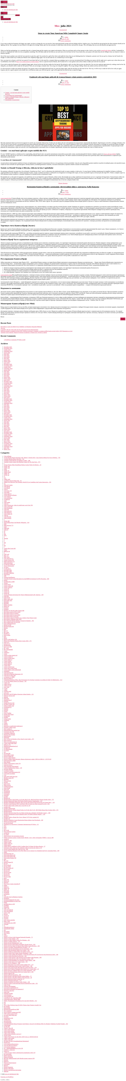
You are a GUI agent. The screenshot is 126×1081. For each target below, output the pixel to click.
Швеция (6, 1071)
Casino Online (7, 661)
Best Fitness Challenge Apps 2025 (13, 619)
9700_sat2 (6, 554)
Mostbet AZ (7, 798)
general (6, 724)
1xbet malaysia (8, 511)
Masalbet (6, 779)
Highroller (6, 737)
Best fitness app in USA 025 (11, 616)
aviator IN (6, 589)
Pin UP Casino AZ (8, 868)
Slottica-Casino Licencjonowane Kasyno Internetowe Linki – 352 (21, 983)
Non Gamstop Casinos (9, 831)
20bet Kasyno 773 (8, 525)
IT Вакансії (7, 747)
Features (6, 708)
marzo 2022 (7, 410)
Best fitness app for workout (11, 613)
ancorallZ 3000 (8, 571)
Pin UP (6, 863)
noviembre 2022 (8, 400)
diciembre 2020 (8, 432)
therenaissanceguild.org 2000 (11, 1009)
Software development (9, 986)
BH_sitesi (6, 632)
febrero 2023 (7, 396)
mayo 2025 (7, 357)
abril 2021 (6, 426)
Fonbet (5, 711)
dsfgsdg (6, 697)
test (5, 1002)
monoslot (6, 795)
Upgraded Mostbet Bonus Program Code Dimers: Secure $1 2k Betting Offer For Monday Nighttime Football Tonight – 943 (36, 1024)
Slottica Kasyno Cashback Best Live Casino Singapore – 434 (19, 970)
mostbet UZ (7, 818)
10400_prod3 (7, 472)
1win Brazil (7, 488)
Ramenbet (6, 907)
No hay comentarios (65, 41)
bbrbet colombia (8, 605)
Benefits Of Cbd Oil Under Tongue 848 (14, 610)
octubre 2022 (7, 401)
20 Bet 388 (6, 521)
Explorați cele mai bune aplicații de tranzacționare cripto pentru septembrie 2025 (63, 77)
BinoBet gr (7, 633)
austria (5, 580)
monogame (7, 794)
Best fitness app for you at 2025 (12, 615)
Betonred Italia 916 (9, 626)
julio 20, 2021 (65, 39)
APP (5, 576)
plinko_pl (6, 889)
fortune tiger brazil (9, 714)
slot (5, 930)
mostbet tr (6, 815)
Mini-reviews (7, 785)
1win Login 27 (7, 493)
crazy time (6, 687)
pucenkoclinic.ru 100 (9, 904)
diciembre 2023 (8, 381)
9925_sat (6, 555)
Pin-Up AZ (7, 871)
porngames (6, 894)
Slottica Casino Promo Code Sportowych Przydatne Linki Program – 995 (23, 957)
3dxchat (6, 538)
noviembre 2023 (8, 383)
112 (5, 478)
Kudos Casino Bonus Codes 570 (12, 763)
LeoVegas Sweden (8, 770)
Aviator (6, 583)
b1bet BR (6, 596)
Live (5, 775)
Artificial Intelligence (9, 577)
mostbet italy (7, 807)
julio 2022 (6, 404)
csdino (5, 690)
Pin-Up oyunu (7, 872)
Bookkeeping (7, 645)
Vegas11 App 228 (8, 1028)
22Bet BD (6, 528)
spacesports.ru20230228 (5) (11, 987)
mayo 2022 (7, 407)
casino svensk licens (9, 667)
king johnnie (7, 762)
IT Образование (8, 749)
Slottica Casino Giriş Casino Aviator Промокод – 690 (18, 953)
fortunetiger (7, 716)
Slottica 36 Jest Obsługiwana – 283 (13, 943)
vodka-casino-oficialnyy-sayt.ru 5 (12, 1034)
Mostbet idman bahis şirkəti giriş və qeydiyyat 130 (17, 805)
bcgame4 (6, 609)
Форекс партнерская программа (12, 1070)
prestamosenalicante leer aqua (11, 899)
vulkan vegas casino (9, 1038)
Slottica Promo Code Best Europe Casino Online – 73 (18, 976)
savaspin (6, 924)
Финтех (6, 1065)
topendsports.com (8, 1018)
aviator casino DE (8, 586)
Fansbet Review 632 (9, 703)
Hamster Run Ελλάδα (9, 734)
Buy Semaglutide (8, 649)
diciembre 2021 (8, 414)
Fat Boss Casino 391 (9, 704)
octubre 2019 (7, 445)
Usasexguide (7, 1025)
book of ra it (7, 643)
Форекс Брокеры (63, 183)
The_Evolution (8, 1011)
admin (66, 37)
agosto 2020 (7, 438)
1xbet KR (6, 509)
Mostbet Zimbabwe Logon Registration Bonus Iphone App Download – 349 (23, 820)
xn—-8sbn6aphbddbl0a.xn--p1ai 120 (13, 1048)
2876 (5, 535)
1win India (6, 492)
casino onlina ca (8, 659)
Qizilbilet (6, 905)
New (5, 826)
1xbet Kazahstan (8, 508)
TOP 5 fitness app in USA (10, 1013)
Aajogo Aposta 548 (9, 560)
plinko (5, 885)
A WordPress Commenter (10, 339)
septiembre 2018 (8, 446)
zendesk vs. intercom (9, 1049)
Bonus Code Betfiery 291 (10, 639)
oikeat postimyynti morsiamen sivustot (14, 836)
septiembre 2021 (8, 419)
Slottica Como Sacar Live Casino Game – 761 (16, 961)
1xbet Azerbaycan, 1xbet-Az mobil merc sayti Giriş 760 (18, 505)
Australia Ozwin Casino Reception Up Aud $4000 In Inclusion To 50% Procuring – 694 (26, 578)
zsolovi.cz (6, 1051)
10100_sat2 (7, 466)
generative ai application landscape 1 (13, 726)
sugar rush (6, 992)
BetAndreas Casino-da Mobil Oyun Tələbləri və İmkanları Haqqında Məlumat (21, 326)
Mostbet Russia (8, 811)
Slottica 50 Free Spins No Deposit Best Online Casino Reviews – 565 (22, 946)
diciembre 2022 (8, 399)
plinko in (6, 886)
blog (5, 636)
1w (4, 483)
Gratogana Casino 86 (9, 733)
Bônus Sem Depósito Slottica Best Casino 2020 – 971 (18, 641)
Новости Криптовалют (10, 1062)
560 (5, 542)
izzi (5, 752)
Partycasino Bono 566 (9, 856)
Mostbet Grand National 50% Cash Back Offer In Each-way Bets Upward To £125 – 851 (27, 804)
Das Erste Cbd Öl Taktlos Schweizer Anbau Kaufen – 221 (19, 694)
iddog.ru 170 (7, 744)
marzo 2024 (7, 377)
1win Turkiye (7, 496)
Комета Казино (8, 1055)
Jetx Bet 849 (7, 753)
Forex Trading (7, 713)
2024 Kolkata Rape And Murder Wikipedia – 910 (16, 522)
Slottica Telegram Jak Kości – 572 (12, 980)
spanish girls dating (106, 50)
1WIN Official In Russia (10, 495)
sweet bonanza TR (8, 996)
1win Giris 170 (8, 490)
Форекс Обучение (9, 1068)
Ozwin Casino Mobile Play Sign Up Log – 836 (16, 849)
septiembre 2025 (8, 351)
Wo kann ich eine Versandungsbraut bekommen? (16, 1041)
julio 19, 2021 (65, 82)
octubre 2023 (7, 384)
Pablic (5, 852)
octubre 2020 (7, 435)
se (4, 925)
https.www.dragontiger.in (10, 742)
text (5, 1003)
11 (4, 476)
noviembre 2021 (8, 416)
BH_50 (6, 630)
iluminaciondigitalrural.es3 (11, 746)
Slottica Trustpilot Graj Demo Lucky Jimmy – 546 (17, 982)
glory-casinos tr (8, 729)
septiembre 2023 (8, 386)
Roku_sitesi (7, 921)
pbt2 (5, 859)
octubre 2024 (7, 367)
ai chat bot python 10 (9, 564)
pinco (5, 878)
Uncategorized (63, 30)
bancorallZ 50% (8, 600)
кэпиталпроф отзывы (6, 275)
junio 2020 (6, 439)
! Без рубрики (7, 456)
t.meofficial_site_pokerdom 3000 (12, 998)
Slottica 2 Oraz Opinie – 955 (11, 938)
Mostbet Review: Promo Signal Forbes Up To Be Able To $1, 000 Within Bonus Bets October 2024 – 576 (31, 810)
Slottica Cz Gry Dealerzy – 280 (12, 963)
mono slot (6, 789)
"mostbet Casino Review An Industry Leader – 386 (17, 460)
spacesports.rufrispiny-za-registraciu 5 (14, 989)
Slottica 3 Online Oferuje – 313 (12, 941)
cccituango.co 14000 (9, 677)
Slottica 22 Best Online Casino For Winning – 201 (17, 940)
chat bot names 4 (8, 678)
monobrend (7, 792)
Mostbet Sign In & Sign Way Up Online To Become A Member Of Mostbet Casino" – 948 (27, 813)
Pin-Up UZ (7, 875)
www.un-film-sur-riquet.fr (10, 1045)
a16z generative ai (8, 558)
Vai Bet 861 (7, 1026)
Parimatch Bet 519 (8, 853)
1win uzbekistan (8, 498)
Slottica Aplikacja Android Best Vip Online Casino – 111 (18, 951)
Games (5, 723)
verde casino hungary (9, 1029)
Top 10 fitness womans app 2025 (12, 1012)
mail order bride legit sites (10, 776)
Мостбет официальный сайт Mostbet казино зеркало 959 (19, 1058)
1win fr (6, 489)
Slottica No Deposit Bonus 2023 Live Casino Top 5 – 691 (19, 972)
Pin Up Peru (7, 869)
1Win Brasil (7, 486)
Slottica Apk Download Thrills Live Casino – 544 (16, 950)
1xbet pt (6, 515)
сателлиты (6, 1064)
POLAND (6, 891)
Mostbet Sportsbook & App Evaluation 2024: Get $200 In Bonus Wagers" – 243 (24, 814)
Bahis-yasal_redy (8, 599)
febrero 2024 (7, 378)
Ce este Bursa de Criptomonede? (13, 95)
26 (4, 532)
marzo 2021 (7, 427)
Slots (5, 934)
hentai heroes (7, 736)
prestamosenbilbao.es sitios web (12, 901)
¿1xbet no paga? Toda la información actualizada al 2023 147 (19, 1052)
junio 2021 (6, 423)
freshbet (6, 717)
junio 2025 (6, 355)
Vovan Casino (7, 1035)
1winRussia (7, 499)
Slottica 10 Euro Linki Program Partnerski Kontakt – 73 (18, 937)
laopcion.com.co (8, 765)
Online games (7, 845)
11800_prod (7, 479)
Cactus (5, 651)
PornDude (6, 892)
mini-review (7, 783)
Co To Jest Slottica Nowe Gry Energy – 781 (15, 681)
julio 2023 (6, 388)
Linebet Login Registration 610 (12, 772)
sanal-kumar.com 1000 (10, 923)
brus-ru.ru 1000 (8, 646)
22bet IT (6, 529)
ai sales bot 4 (7, 568)
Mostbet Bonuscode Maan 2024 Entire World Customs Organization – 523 (23, 801)
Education (6, 698)
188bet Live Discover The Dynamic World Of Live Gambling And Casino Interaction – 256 (27, 482)
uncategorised (7, 1021)
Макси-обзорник (8, 1057)
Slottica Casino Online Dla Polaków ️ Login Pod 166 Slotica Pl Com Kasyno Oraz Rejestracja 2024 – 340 (31, 954)
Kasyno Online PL (8, 756)
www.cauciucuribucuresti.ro (11, 1044)
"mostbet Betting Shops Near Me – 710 (14, 459)
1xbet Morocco (8, 512)
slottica (6, 936)
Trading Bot (7, 1019)
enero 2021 (7, 430)
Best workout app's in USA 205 (12, 622)
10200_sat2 (7, 467)
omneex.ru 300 (8, 840)
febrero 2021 (7, 429)
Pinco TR (6, 879)
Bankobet (6, 602)
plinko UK (6, 888)
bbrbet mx (6, 606)
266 (5, 534)
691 (5, 545)
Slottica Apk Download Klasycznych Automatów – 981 (18, 948)
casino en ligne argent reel (10, 655)
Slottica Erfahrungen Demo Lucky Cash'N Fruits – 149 (18, 966)
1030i (5, 469)
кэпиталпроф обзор (6, 198)
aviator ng (6, 593)
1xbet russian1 (7, 518)
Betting (6, 628)
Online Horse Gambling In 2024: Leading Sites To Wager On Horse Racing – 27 (24, 846)
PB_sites (6, 860)
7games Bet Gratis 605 (10, 548)
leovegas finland (8, 769)
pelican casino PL (8, 862)
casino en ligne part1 (9, 658)
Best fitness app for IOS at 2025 (12, 612)
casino (5, 654)
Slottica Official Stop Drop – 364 (12, 974)
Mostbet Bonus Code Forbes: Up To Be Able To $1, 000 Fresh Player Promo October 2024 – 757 (29, 799)
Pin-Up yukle (7, 876)
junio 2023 (6, 390)
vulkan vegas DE (8, 1039)
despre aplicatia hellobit (110, 154)
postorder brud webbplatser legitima (13, 897)
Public (5, 902)
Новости (6, 1061)
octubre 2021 (7, 417)
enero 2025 (7, 363)
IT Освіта (6, 750)
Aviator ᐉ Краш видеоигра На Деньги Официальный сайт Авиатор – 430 (23, 594)
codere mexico (7, 684)
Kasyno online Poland (9, 757)
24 (4, 531)
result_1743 (7, 912)
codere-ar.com (7, 685)
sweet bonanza (7, 995)
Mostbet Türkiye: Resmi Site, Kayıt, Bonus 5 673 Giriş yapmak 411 (21, 817)
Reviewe (6, 917)
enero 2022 (7, 413)
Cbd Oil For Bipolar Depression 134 (13, 674)
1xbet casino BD (8, 506)
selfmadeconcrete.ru (9, 927)
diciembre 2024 (8, 364)
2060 (5, 524)
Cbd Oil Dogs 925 (8, 672)
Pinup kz (6, 882)
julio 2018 (6, 448)
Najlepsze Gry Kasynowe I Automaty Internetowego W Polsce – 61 (21, 824)
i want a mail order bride (10, 743)
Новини (6, 1060)
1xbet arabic (7, 502)
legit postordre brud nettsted (11, 766)
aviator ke (6, 590)
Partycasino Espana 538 (10, 858)
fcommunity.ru (7, 707)
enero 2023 (7, 397)
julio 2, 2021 (65, 192)
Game (5, 721)
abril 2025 (6, 358)
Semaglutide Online (9, 928)
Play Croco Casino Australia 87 (12, 884)
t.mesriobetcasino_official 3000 (12, 999)
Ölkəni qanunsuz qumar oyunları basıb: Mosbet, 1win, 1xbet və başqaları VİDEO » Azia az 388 (29, 837)
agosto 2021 (7, 420)
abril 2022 (6, 409)
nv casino (6, 834)
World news (7, 1042)
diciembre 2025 (8, 347)
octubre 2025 (7, 350)
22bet (5, 527)
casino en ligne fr (8, 656)
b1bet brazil (7, 597)
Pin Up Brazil (7, 865)
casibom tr (6, 652)
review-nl (6, 915)
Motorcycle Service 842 (10, 821)
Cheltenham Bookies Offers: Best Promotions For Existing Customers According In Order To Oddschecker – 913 (33, 680)
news (5, 827)
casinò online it (8, 664)
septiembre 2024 (8, 368)
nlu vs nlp (6, 830)
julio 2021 (6, 422)
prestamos (6, 898)
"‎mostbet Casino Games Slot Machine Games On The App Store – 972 (22, 462)
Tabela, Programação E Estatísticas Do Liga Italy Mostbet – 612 (20, 1000)
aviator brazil (7, 584)
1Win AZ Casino (8, 485)
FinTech (6, 710)
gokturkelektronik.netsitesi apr (12, 730)
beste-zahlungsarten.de (10, 623)
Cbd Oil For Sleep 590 (10, 675)
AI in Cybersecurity (9, 566)
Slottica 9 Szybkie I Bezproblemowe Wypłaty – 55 (17, 947)
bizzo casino (7, 635)
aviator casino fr (8, 587)
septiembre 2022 (8, 403)
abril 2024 (6, 375)
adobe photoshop (8, 563)
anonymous (7, 574)
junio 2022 (6, 406)
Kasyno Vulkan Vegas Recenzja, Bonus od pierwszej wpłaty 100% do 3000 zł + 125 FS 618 (27, 759)
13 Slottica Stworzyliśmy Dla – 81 (13, 480)
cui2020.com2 (7, 691)
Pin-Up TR (6, 873)
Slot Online (7, 933)
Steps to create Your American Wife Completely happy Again (63, 33)
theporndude (7, 1008)
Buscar (2, 316)
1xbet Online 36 (8, 514)
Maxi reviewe (7, 781)
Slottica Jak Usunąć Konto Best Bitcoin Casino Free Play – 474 (20, 967)
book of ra (6, 642)
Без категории (7, 1054)
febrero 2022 (7, 412)
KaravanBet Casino (9, 755)
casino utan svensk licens (10, 668)
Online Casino (7, 842)
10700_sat (6, 475)
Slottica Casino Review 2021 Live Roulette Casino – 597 (18, 959)
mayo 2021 (7, 425)
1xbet (5, 501)
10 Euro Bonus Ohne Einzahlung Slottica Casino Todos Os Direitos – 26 (22, 465)
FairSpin (6, 701)
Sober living (7, 985)
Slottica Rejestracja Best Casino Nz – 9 (14, 979)
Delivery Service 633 (9, 695)
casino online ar (8, 662)
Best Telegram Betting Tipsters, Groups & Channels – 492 (19, 620)
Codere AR (7, 682)
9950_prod (6, 557)
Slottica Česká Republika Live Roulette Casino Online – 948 (19, 960)
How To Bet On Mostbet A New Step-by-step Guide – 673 (19, 739)
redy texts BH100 (8, 910)
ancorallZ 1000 (8, 570)
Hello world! (22, 339)
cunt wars (6, 693)
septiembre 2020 (8, 436)
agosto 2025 (7, 352)
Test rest (3, 328)
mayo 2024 (7, 374)
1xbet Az (6, 503)
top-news (6, 1016)
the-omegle (7, 1006)
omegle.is (6, 839)
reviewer (6, 918)
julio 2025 (6, 354)
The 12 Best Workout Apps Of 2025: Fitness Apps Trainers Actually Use (22, 1005)
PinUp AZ (6, 881)
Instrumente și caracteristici (12, 99)
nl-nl (5, 828)
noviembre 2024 (8, 365)
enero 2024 (7, 380)
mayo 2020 (7, 440)
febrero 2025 (7, 361)
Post (5, 895)
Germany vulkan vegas (10, 727)
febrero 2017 (7, 449)
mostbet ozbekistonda (9, 808)
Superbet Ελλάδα (8, 993)
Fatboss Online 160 (9, 706)
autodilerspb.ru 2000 (9, 581)
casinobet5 (6, 671)
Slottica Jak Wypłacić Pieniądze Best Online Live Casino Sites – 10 (21, 969)
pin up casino (7, 866)
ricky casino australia (9, 920)
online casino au (8, 843)
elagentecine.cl (8, 700)
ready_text (6, 908)
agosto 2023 (7, 387)
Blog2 (5, 638)
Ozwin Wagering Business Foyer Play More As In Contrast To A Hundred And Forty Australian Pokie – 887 (31, 850)
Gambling (6, 720)
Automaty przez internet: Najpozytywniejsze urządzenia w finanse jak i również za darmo (24, 332)
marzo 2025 (7, 360)
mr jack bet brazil (8, 823)
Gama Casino (7, 718)
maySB (6, 782)
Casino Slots (7, 665)
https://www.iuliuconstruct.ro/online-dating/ (27, 61)
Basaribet (6, 603)
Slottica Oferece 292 (9, 973)
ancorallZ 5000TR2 (9, 573)
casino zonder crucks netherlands (12, 669)
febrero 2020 (7, 442)
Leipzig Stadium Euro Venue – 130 (13, 768)
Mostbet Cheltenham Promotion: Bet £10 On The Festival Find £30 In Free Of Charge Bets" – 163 (29, 802)
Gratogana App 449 (9, 731)
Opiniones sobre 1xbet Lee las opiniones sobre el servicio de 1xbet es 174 (23, 848)
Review (6, 914)
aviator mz (6, 591)
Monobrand (7, 791)
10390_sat (6, 470)
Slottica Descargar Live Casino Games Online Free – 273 (18, 964)
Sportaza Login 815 (9, 990)
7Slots (5, 550)
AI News (6, 567)
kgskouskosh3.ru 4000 (9, 760)
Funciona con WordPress (7, 1077)
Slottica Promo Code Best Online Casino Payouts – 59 (18, 977)
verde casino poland (9, 1031)
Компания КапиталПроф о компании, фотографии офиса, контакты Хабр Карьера (63, 187)
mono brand (7, 788)
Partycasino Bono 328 (9, 855)
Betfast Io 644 (7, 625)
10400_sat (6, 473)
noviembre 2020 (8, 433)
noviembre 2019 (8, 443)
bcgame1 (6, 607)
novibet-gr (6, 833)
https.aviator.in (7, 740)
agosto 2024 (7, 370)
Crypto (5, 688)
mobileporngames (8, 786)
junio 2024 (6, 373)
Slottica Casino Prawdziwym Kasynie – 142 (15, 956)
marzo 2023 (7, 394)
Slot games (7, 931)
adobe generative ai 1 (9, 561)
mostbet (6, 796)
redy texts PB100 (8, 911)
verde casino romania (9, 1032)
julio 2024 (6, 371)
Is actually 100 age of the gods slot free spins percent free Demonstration (19, 329)
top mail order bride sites (10, 1015)
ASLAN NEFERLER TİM (7, 4)
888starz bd (7, 551)
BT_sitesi (6, 648)
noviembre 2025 (8, 348)
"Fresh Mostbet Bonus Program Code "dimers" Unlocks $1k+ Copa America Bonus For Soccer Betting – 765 (32, 457)
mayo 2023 (7, 391)
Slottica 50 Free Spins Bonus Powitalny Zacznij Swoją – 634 (19, 944)
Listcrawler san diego (9, 773)
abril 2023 (6, 393)
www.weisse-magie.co (9, 1047)
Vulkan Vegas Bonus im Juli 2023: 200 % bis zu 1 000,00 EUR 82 (21, 1036)
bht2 (5, 629)
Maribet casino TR (9, 778)
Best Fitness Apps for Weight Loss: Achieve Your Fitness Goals (20, 618)
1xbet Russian (7, 516)
